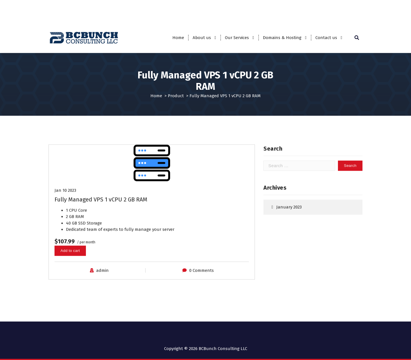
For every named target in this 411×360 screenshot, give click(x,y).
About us (202, 37)
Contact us (326, 37)
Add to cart (70, 255)
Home (178, 37)
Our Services (237, 37)
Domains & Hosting (282, 37)
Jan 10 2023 (65, 194)
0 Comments (201, 275)
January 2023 (289, 208)
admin (102, 275)
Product (176, 95)
